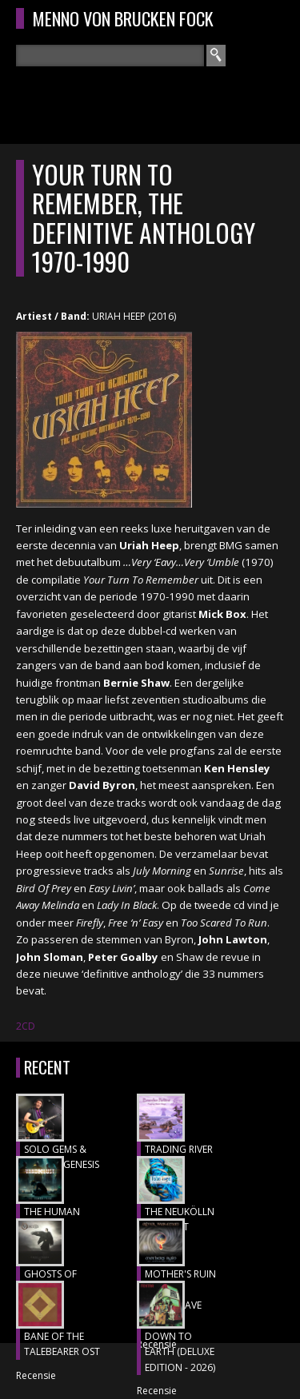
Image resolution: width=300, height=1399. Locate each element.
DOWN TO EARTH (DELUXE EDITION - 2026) (180, 1351)
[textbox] (110, 55)
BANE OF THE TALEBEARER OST (62, 1344)
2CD (25, 1026)
